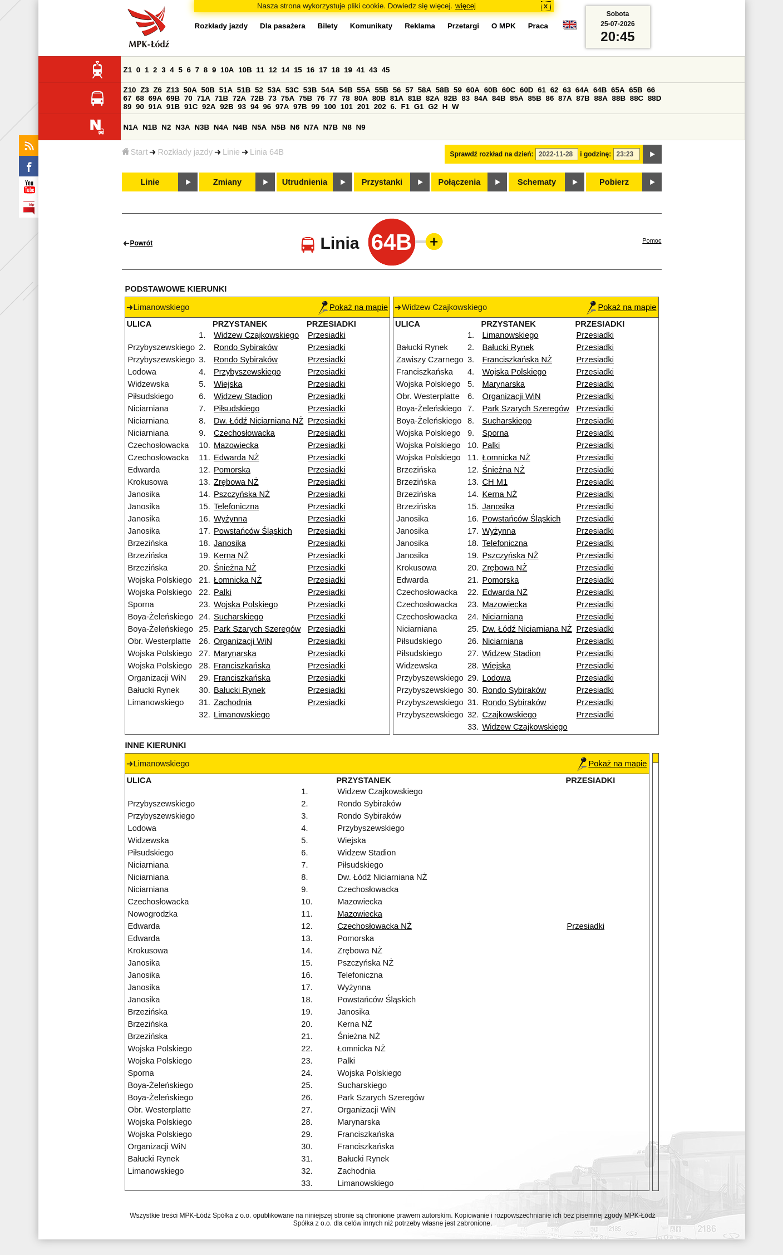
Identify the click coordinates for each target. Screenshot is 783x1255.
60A (473, 90)
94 (254, 106)
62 (554, 90)
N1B (149, 127)
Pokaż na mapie (353, 307)
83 (465, 98)
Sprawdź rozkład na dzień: (492, 154)
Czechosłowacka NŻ (374, 926)
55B (381, 90)
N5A (259, 127)
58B (442, 90)
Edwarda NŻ (236, 457)
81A (396, 98)
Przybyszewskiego (247, 371)
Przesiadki (327, 335)
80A (360, 98)
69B (173, 98)
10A (227, 70)
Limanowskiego (242, 714)
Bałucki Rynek (239, 690)
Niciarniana (502, 616)
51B (243, 90)
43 (373, 70)
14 (285, 70)
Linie (231, 151)
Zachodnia (233, 702)
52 (259, 90)
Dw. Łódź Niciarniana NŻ (258, 420)
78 (346, 98)
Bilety (328, 26)
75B (305, 98)
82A (432, 98)
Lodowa (496, 677)
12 (273, 70)
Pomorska (232, 469)
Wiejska (228, 384)
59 (458, 90)
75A (287, 98)
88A (600, 98)
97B (300, 106)
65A (617, 90)
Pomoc (651, 240)
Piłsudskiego (236, 408)
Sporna (495, 433)
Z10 (130, 90)
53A (274, 90)
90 (140, 106)
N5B (278, 127)
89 (128, 106)
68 (140, 98)
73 (272, 98)
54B (345, 90)
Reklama (420, 26)
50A (189, 90)
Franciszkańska (242, 665)
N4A (221, 127)
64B (600, 90)
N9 (361, 127)
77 (333, 98)
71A (203, 98)
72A (239, 98)
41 (361, 70)
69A (155, 98)
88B (619, 98)
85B (534, 98)
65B (635, 90)
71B (221, 98)
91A (155, 106)
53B (310, 90)
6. (394, 106)
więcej (465, 6)
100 (330, 106)
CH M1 (495, 482)
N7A (311, 127)
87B (582, 98)
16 (310, 70)
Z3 (144, 90)
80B (379, 98)
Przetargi (463, 26)
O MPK (503, 26)
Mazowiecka (236, 445)
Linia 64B (267, 151)
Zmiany (227, 182)
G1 (419, 106)
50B (208, 90)
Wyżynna (230, 518)
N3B (201, 127)
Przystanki (382, 182)
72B (257, 98)
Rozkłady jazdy (185, 151)
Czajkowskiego (509, 714)
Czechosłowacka (244, 433)
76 (321, 98)
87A (565, 98)
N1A (131, 127)
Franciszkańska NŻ (517, 359)
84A (480, 98)
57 (409, 90)
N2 (166, 127)
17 (323, 70)
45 (386, 70)
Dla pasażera (283, 26)
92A (208, 106)
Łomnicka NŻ (238, 579)
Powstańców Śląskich (253, 530)
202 (380, 106)
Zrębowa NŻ (236, 482)
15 (298, 70)
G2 (433, 106)
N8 (347, 127)
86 (550, 98)
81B (414, 98)
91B (173, 106)
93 (242, 106)
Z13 (172, 90)
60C (508, 90)
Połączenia (460, 182)
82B (450, 98)
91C (191, 106)
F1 (405, 106)
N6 (294, 127)
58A (424, 90)
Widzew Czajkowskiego (256, 335)
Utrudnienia (304, 182)
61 (542, 90)
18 (336, 70)
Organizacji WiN (243, 641)
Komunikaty (371, 26)
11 (260, 70)
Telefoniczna (236, 506)
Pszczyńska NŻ (242, 494)
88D (654, 98)
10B (245, 70)
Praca (538, 26)
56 (397, 90)
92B (226, 106)
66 (651, 90)
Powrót (141, 243)
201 (363, 106)
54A (327, 90)
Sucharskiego (238, 616)
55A (363, 90)
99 (315, 106)
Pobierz (614, 182)
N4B (240, 127)
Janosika (230, 543)
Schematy (537, 182)
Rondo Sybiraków (246, 347)
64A (582, 90)
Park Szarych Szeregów (257, 628)
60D (526, 90)
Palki (223, 592)
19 (348, 70)
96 (267, 106)
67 (128, 98)
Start (135, 151)
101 (347, 106)
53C (292, 90)
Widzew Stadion (243, 396)
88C (636, 98)
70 (188, 98)
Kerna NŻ (231, 555)
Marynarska (235, 653)
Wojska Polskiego (246, 604)
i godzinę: (595, 154)
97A (282, 106)
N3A (182, 127)
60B (491, 90)
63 (567, 90)
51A (226, 90)
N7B (330, 127)
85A (516, 98)
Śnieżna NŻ (235, 567)
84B (498, 98)
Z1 (128, 70)
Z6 (157, 90)
